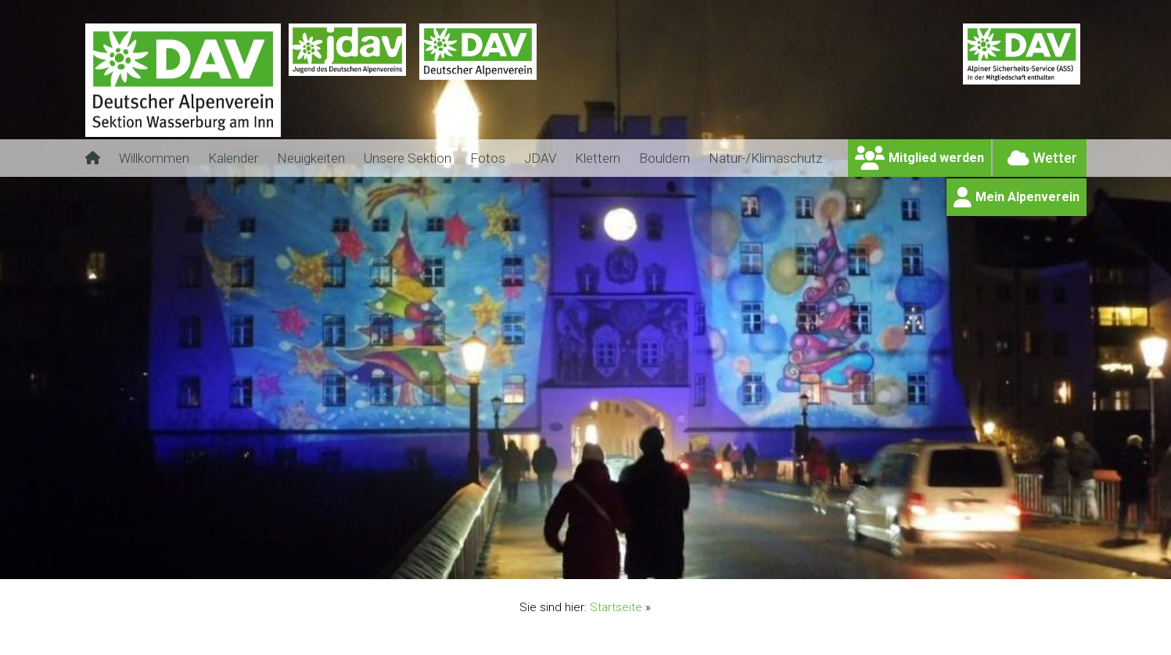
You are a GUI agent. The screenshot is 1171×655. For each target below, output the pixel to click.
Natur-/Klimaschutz (765, 158)
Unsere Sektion (407, 158)
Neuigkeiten (311, 158)
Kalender (233, 158)
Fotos (487, 158)
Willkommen (154, 158)
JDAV (540, 158)
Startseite (616, 607)
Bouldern (664, 158)
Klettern (597, 158)
